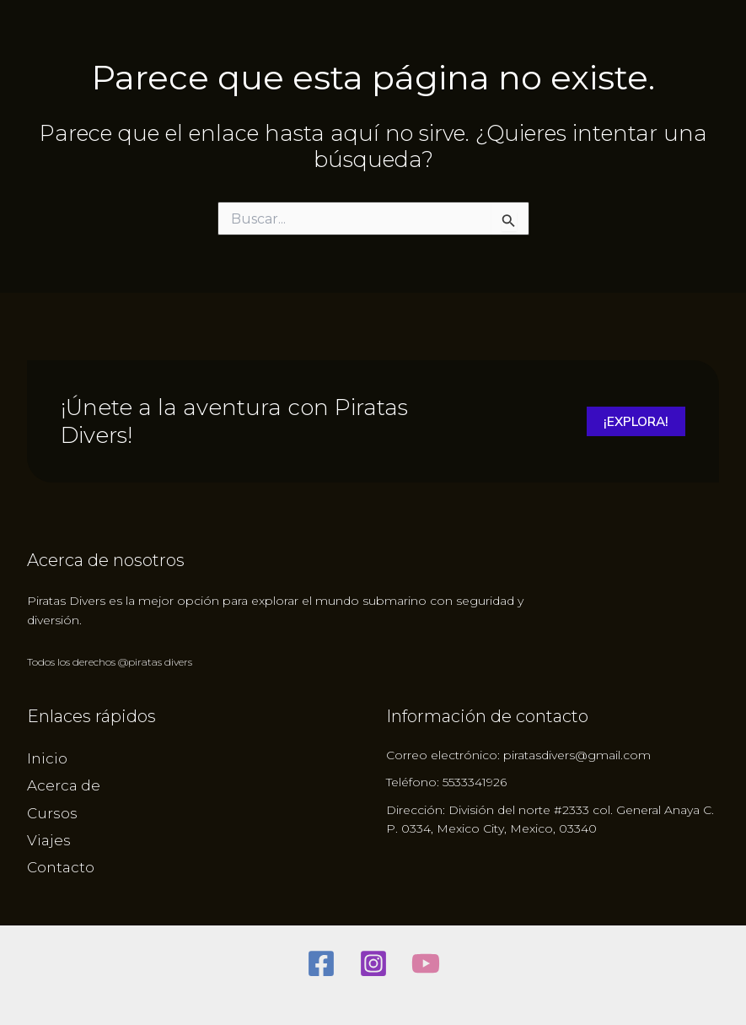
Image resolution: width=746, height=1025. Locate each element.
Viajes (49, 840)
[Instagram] (373, 963)
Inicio (47, 758)
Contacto (60, 867)
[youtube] (426, 963)
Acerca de (63, 785)
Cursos (52, 813)
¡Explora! (634, 422)
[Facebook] (321, 963)
